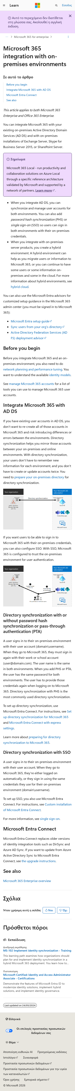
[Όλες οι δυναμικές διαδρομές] (6, 37)
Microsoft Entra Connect (21, 95)
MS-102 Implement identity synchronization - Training (37, 950)
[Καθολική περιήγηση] (4, 5)
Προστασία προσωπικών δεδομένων (26, 1063)
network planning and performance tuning (32, 369)
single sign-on (50, 818)
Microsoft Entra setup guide (30, 321)
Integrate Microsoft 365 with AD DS (28, 90)
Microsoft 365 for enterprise (31, 37)
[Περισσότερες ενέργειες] (68, 37)
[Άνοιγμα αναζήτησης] (56, 5)
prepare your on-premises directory (39, 477)
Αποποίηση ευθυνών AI (18, 1052)
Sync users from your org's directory (36, 327)
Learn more (43, 190)
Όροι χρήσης (11, 1079)
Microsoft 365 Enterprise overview (27, 881)
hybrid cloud (19, 287)
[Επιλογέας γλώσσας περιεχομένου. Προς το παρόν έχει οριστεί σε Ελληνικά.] (13, 1019)
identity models (60, 375)
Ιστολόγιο (9, 1057)
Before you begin (16, 84)
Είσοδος (67, 5)
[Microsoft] (37, 5)
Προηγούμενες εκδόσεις (52, 1052)
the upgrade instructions (39, 861)
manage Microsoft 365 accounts (31, 383)
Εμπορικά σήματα (35, 1079)
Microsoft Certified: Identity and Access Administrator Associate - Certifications (37, 976)
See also (11, 100)
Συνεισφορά (30, 1057)
